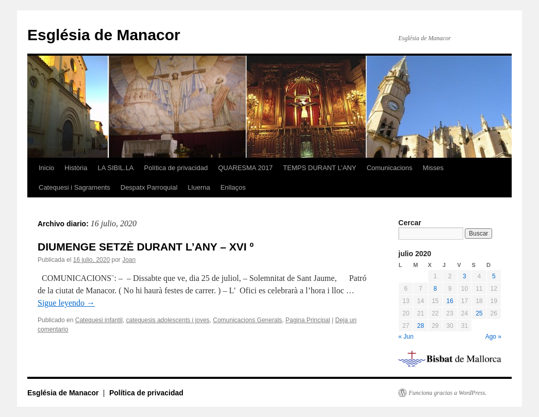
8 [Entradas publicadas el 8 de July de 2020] (435, 288)
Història (75, 168)
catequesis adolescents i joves (167, 320)
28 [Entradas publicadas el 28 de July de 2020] (420, 325)
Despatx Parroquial (149, 187)
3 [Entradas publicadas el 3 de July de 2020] (464, 276)
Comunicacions (389, 168)
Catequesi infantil (99, 320)
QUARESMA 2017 (245, 168)
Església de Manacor (103, 34)
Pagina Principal (307, 320)
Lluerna (199, 187)
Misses (433, 168)
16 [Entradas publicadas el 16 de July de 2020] (449, 301)
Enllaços (233, 187)
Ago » (493, 336)
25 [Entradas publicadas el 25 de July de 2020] (479, 313)
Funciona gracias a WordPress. (447, 392)
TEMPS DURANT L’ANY (319, 168)
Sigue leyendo (66, 302)
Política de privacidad (176, 168)
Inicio (46, 168)
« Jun (405, 336)
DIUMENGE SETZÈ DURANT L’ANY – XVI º (146, 247)
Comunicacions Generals (247, 320)
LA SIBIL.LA (115, 168)
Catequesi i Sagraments (74, 187)
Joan (129, 259)
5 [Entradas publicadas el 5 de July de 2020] (494, 276)
